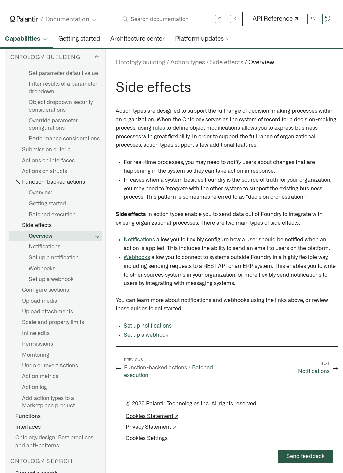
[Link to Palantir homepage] (24, 19)
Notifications (44, 246)
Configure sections (45, 290)
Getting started (79, 39)
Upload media (39, 301)
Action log (34, 387)
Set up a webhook (51, 279)
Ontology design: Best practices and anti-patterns (54, 441)
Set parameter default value (63, 73)
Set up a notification (54, 257)
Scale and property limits (53, 322)
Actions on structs (44, 171)
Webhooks (42, 268)
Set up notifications (148, 326)
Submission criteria (46, 149)
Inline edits (36, 333)
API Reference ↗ (275, 19)
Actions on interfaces (48, 160)
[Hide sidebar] (97, 56)
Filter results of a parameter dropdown (63, 87)
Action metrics (40, 376)
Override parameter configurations (53, 124)
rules (159, 128)
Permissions (37, 344)
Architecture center (137, 39)
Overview (40, 192)
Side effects (226, 63)
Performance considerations (64, 138)
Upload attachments (47, 311)
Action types (187, 63)
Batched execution (52, 214)
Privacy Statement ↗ (151, 427)
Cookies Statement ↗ (152, 416)
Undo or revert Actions (50, 365)
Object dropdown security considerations (61, 106)
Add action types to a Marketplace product (48, 402)
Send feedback (305, 456)
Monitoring (35, 355)
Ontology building (140, 63)
